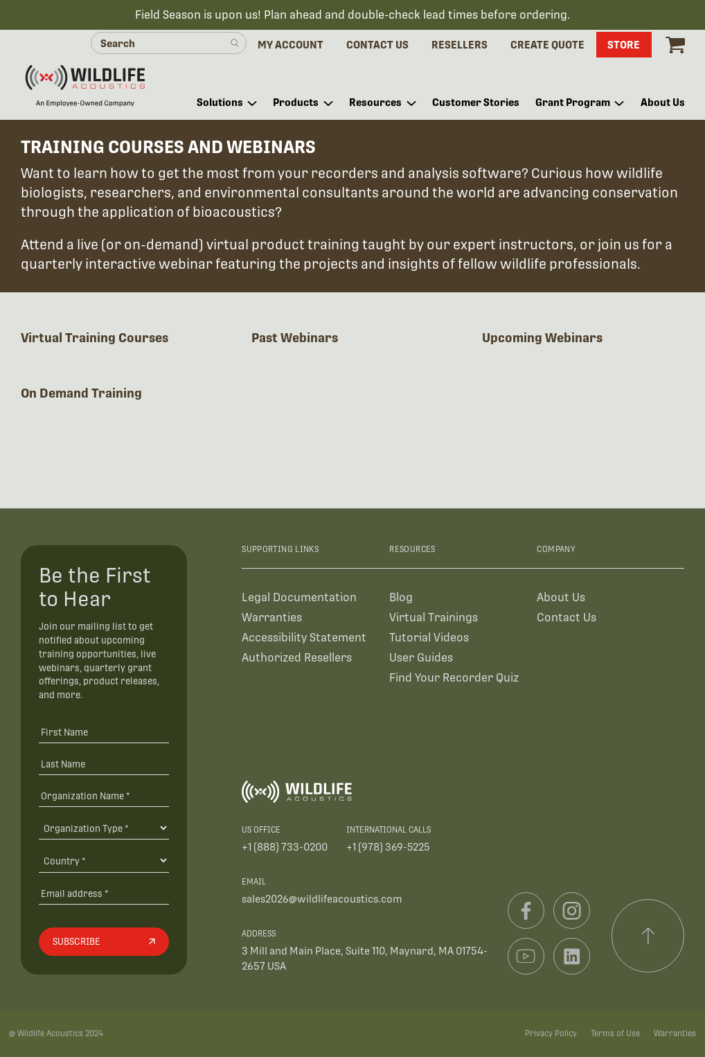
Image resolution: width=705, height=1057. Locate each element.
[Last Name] (104, 763)
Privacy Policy (551, 1033)
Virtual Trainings (433, 617)
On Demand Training (81, 393)
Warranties (272, 617)
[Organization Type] (104, 828)
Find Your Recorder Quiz (454, 677)
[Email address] (104, 893)
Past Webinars (294, 337)
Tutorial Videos (429, 637)
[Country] (104, 860)
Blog (401, 597)
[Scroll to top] (648, 935)
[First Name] (104, 731)
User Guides (421, 657)
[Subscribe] (104, 942)
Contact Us (566, 617)
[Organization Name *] (104, 795)
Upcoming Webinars (542, 337)
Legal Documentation (299, 597)
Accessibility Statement (304, 637)
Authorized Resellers (297, 657)
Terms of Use (615, 1033)
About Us (561, 597)
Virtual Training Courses (94, 337)
